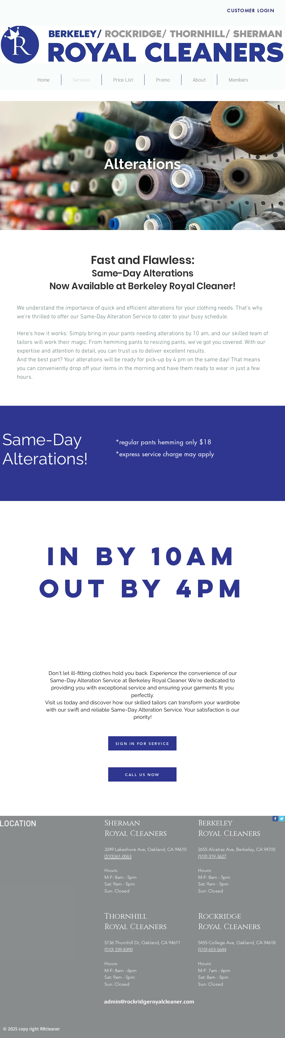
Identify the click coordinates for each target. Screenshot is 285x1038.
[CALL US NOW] (142, 774)
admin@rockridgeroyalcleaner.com (149, 1001)
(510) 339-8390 (118, 949)
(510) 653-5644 (212, 949)
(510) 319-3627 (212, 856)
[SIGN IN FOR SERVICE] (142, 743)
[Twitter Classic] (281, 818)
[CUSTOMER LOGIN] (251, 10)
